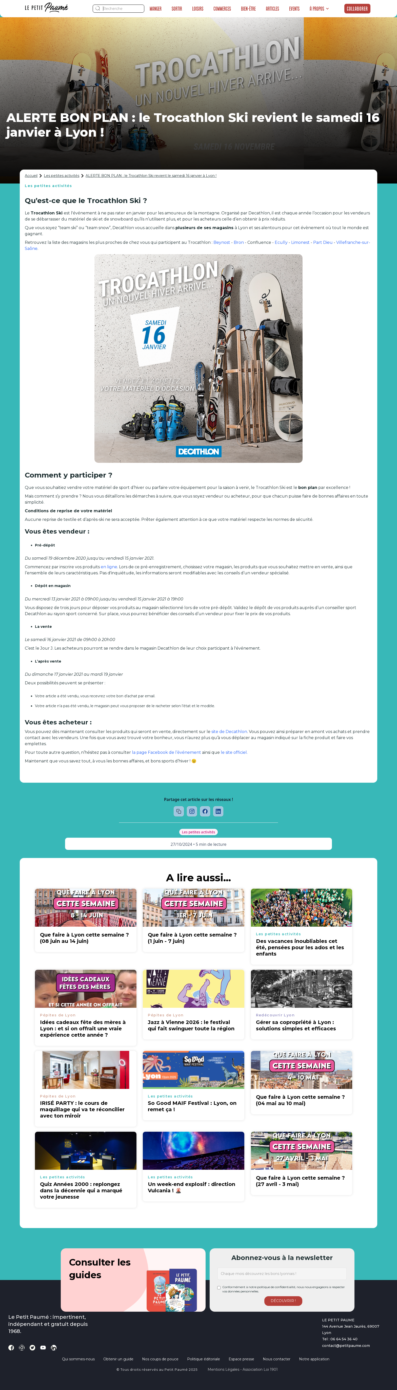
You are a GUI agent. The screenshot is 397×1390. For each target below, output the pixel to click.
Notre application (314, 1359)
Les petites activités (61, 175)
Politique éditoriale (203, 1359)
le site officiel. (234, 752)
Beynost (221, 242)
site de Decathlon (229, 731)
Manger (156, 9)
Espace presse (241, 1359)
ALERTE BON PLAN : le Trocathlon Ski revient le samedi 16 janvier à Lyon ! (151, 175)
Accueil (31, 175)
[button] (319, 8)
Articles (272, 9)
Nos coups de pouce (160, 1359)
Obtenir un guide (118, 1359)
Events (294, 9)
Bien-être (248, 9)
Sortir (177, 9)
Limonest (300, 242)
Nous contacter (276, 1359)
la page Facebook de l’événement (166, 752)
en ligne (109, 566)
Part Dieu (323, 242)
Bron (239, 242)
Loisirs (197, 9)
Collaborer (357, 9)
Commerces (222, 9)
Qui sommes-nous (78, 1359)
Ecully (281, 242)
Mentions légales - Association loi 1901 (243, 1369)
